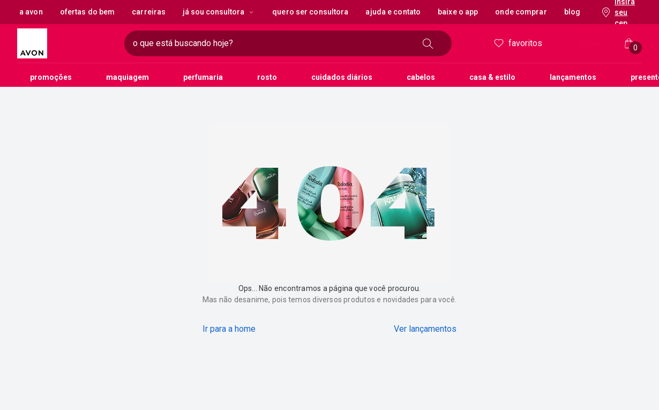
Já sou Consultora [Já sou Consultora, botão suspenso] (219, 12)
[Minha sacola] (629, 43)
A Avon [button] (31, 12)
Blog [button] (572, 12)
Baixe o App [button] (458, 12)
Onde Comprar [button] (520, 12)
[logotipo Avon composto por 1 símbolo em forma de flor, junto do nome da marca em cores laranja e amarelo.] (66, 43)
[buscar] (428, 43)
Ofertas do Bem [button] (87, 12)
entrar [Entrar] (582, 44)
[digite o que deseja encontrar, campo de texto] (271, 43)
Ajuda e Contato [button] (393, 12)
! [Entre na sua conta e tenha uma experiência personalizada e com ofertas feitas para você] (574, 47)
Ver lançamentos (425, 329)
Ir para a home (229, 329)
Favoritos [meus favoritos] (517, 43)
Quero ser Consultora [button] (310, 12)
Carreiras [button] (149, 12)
